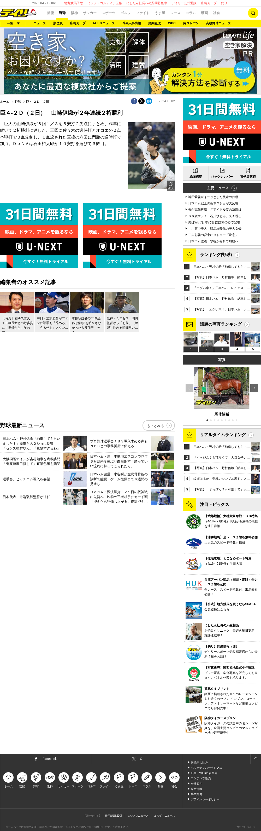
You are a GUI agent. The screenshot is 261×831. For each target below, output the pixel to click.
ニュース (39, 23)
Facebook (50, 759)
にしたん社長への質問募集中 (146, 3)
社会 (216, 13)
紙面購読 (195, 176)
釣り (224, 3)
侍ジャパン (191, 23)
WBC (172, 23)
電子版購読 (248, 176)
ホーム (4, 101)
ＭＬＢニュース (104, 23)
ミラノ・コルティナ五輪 (104, 3)
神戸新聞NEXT (113, 815)
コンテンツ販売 (201, 778)
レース (175, 13)
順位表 (58, 23)
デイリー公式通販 (184, 3)
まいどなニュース (138, 815)
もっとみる (155, 426)
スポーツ (108, 13)
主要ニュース (218, 188)
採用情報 (196, 788)
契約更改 (154, 23)
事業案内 (196, 794)
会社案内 (196, 783)
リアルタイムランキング (223, 434)
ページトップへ (255, 759)
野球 (62, 13)
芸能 (50, 13)
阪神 (74, 13)
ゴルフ (126, 13)
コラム (191, 13)
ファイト (143, 13)
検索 (253, 13)
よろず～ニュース (164, 815)
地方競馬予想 (73, 3)
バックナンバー (222, 176)
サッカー (90, 13)
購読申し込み (199, 762)
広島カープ (209, 3)
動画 (204, 13)
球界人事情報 (131, 23)
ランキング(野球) (216, 254)
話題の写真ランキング (221, 324)
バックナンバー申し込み (206, 767)
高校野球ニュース (218, 23)
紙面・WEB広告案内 (204, 773)
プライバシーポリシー (205, 799)
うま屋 (160, 13)
